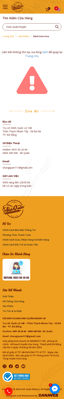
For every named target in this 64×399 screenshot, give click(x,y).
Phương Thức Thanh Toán (17, 234)
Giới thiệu (8, 296)
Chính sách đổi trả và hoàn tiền (20, 244)
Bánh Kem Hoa (41, 36)
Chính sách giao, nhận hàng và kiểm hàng (26, 239)
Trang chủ (8, 36)
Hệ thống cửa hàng (13, 301)
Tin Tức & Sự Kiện (12, 311)
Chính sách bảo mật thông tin (19, 230)
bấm (45, 52)
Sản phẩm (23, 36)
